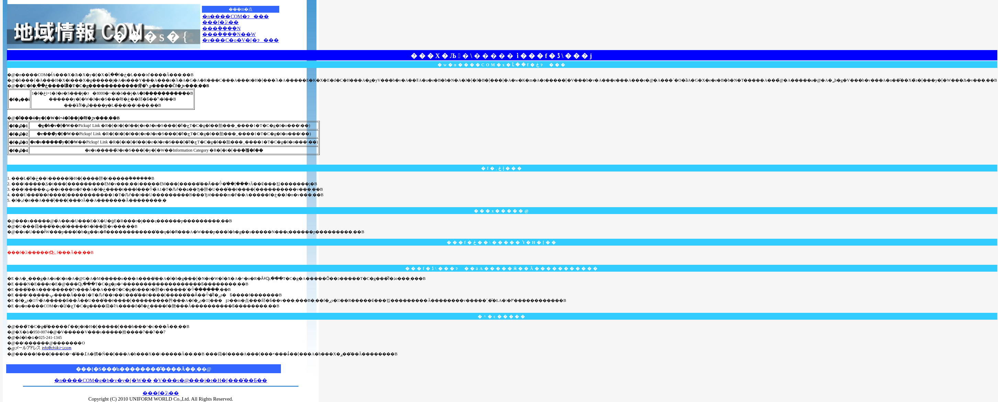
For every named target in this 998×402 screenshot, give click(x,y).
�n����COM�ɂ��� (235, 16)
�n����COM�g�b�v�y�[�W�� (103, 380)
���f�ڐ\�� (220, 22)
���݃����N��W (229, 34)
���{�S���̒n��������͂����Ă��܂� (139, 369)
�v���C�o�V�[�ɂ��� (240, 40)
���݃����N (221, 28)
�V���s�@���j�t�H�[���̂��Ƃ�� (210, 380)
